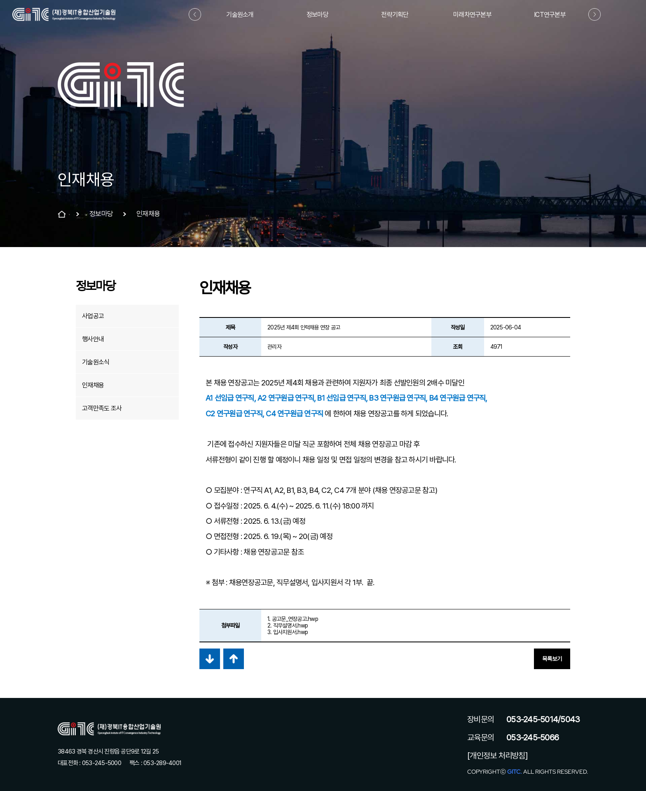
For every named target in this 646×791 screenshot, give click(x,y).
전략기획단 (394, 15)
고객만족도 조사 (102, 408)
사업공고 (93, 316)
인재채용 (93, 385)
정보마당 (317, 15)
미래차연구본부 (472, 15)
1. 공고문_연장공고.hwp (292, 619)
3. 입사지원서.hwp (287, 632)
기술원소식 (95, 362)
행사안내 (93, 339)
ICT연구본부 (550, 15)
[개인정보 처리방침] (497, 756)
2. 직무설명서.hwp (287, 625)
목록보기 (552, 659)
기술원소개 (239, 15)
